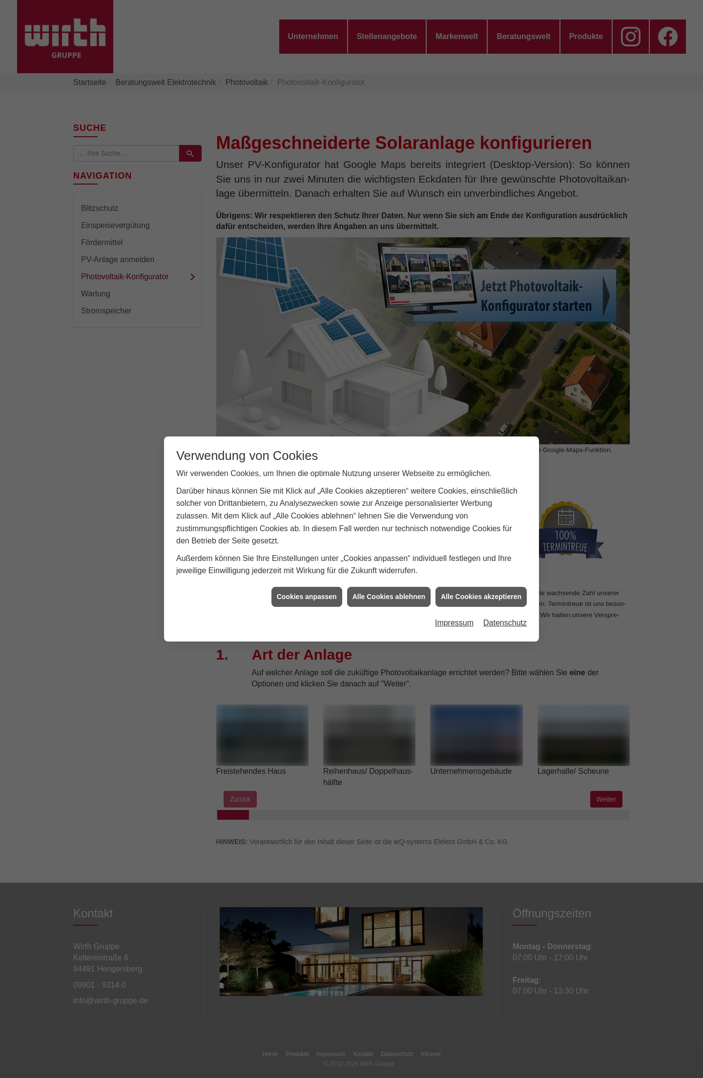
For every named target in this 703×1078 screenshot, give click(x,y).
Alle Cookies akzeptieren (481, 576)
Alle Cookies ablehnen (388, 576)
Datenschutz (505, 603)
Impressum (454, 603)
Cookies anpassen (307, 576)
